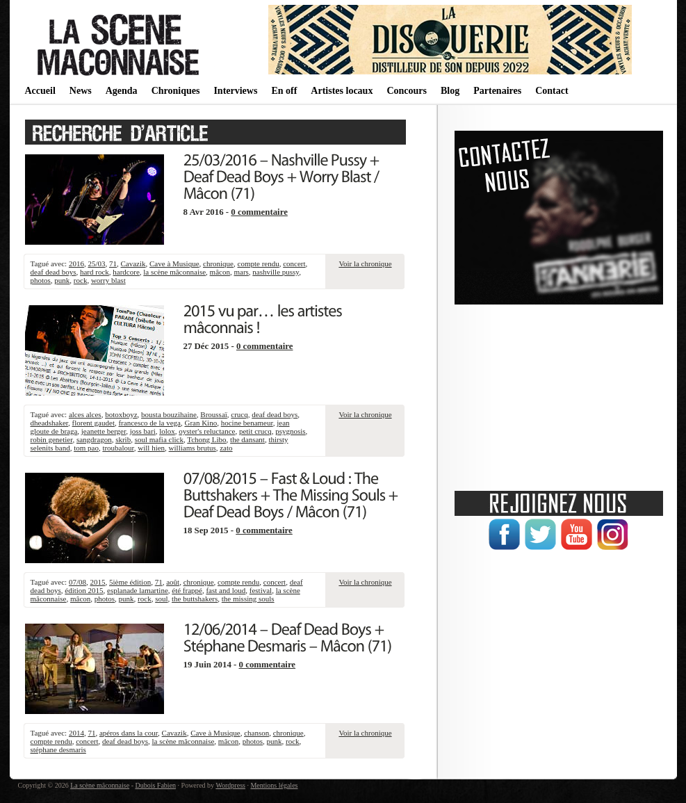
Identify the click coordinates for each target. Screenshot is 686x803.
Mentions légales (273, 785)
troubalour (117, 448)
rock (81, 280)
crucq (239, 414)
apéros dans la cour (128, 733)
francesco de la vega (149, 423)
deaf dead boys (53, 272)
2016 (76, 263)
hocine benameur (247, 423)
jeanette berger (103, 431)
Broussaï (213, 414)
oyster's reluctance (207, 431)
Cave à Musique (174, 263)
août (172, 582)
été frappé (187, 590)
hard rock (94, 272)
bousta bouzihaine (169, 414)
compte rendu (258, 263)
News (81, 91)
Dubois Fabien (155, 785)
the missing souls (248, 598)
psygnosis (290, 431)
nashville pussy (275, 272)
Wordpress (230, 785)
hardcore (126, 272)
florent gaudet (93, 423)
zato (226, 448)
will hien (151, 448)
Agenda (122, 91)
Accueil (40, 91)
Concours (406, 91)
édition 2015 (84, 590)
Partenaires (497, 91)
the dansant (247, 439)
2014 (76, 733)
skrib (123, 439)
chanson (256, 733)
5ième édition (130, 582)
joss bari (143, 431)
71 (113, 263)
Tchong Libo (206, 439)
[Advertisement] (559, 393)
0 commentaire (259, 212)
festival (261, 590)
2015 (97, 582)
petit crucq (255, 431)
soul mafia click (159, 439)
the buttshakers (195, 598)
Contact (551, 91)
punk (62, 280)
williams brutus (192, 448)
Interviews (235, 91)
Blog (450, 91)
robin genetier (52, 439)
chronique (218, 263)
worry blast (108, 280)
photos (41, 280)
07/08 (77, 582)
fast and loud (225, 590)
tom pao (86, 448)
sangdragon (94, 439)
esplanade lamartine (137, 590)
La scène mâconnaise (99, 785)
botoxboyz (121, 414)
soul (161, 598)
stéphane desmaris (58, 749)
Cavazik (132, 263)
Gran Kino (200, 423)
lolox (167, 431)
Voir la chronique (364, 263)
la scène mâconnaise (174, 272)
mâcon (220, 272)
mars (241, 272)
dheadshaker (50, 423)
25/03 (96, 263)
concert (294, 263)
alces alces (85, 414)
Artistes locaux (342, 91)
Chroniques (176, 91)
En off (284, 91)
